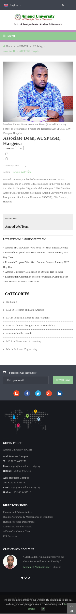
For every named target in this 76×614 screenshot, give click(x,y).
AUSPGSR (22, 46)
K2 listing (38, 46)
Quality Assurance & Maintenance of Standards (28, 516)
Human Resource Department (18, 521)
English (12, 5)
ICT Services (10, 536)
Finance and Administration (17, 511)
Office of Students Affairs (16, 531)
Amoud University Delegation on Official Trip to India (34, 271)
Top (71, 608)
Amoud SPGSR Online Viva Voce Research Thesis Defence (36, 247)
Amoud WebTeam (22, 172)
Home (9, 46)
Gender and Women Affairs (17, 526)
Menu (9, 36)
